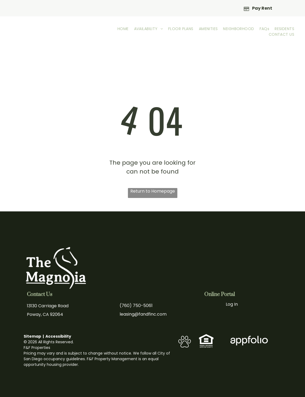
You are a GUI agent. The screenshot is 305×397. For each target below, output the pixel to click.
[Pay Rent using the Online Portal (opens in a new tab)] (258, 8)
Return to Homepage (152, 191)
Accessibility (58, 336)
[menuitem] (123, 29)
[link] (206, 337)
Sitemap (32, 336)
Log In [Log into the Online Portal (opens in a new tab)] (232, 304)
